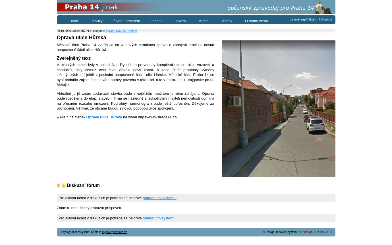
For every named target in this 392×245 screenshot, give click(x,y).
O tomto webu (256, 21)
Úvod (73, 21)
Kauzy (97, 21)
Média (203, 21)
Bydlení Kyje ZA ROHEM (121, 30)
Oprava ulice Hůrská (104, 117)
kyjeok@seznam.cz (114, 232)
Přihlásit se (326, 19)
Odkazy (179, 21)
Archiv (227, 21)
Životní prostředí (126, 21)
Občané (156, 21)
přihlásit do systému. (160, 198)
